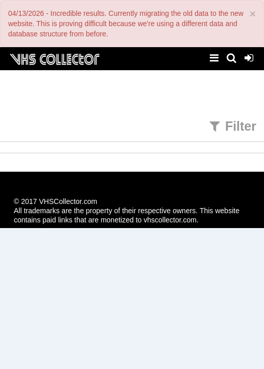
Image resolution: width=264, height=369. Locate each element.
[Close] (253, 13)
